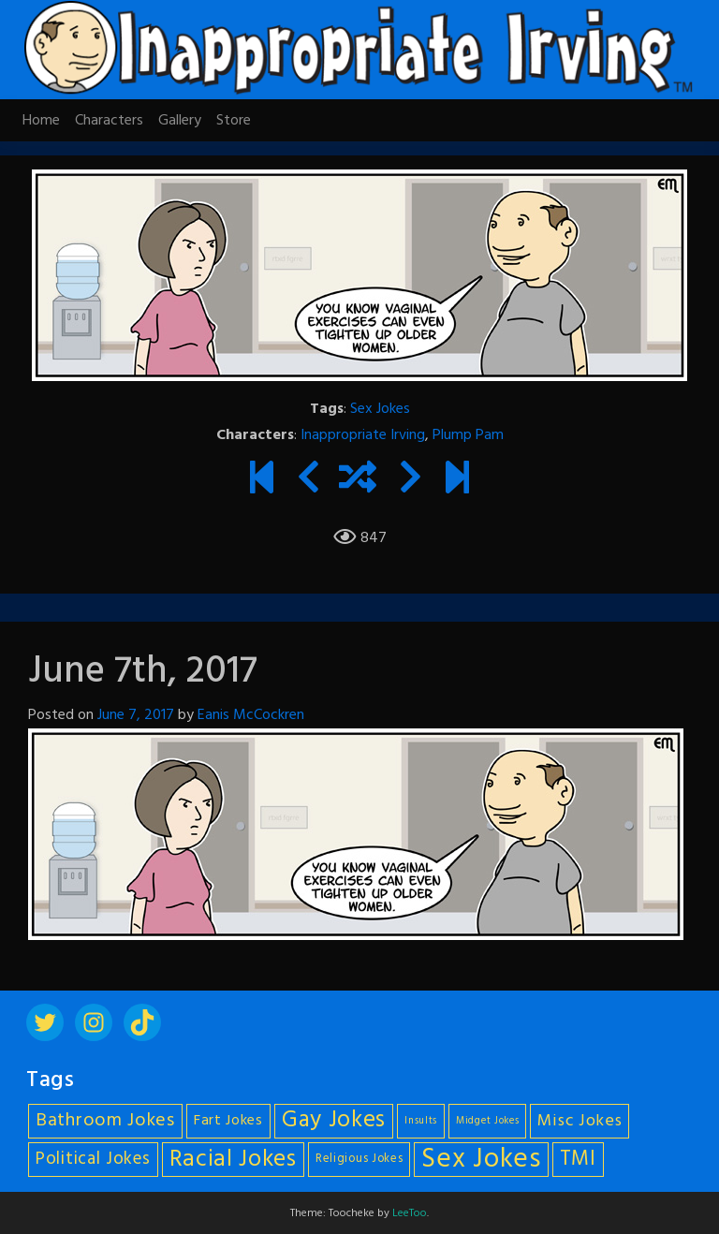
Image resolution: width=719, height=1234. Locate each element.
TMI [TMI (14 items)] (578, 1159)
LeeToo (409, 1213)
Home (41, 121)
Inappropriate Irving (363, 435)
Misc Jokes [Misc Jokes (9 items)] (579, 1121)
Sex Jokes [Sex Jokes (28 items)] (480, 1159)
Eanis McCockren (251, 715)
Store (233, 121)
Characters (109, 121)
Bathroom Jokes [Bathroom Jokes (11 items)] (105, 1121)
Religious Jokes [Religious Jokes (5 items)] (359, 1159)
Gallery (179, 121)
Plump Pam (468, 435)
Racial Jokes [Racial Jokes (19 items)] (233, 1159)
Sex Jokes (380, 409)
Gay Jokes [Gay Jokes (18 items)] (334, 1121)
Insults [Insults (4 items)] (420, 1121)
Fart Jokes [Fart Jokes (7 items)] (228, 1121)
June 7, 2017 (135, 715)
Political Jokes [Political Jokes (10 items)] (93, 1159)
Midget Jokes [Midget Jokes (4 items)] (487, 1121)
